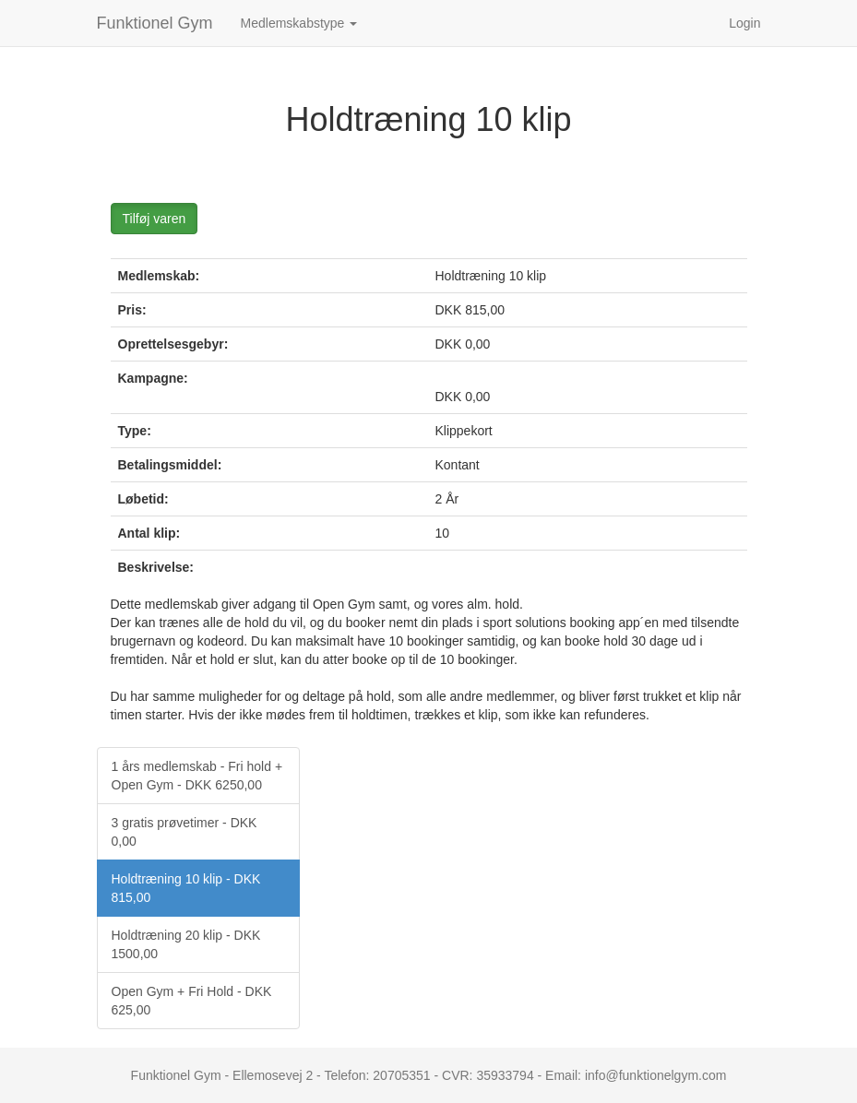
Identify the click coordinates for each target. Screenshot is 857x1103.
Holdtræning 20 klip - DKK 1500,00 (186, 944)
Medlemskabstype (299, 23)
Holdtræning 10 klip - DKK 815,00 (186, 888)
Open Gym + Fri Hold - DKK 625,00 (192, 1000)
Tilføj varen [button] (154, 218)
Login (744, 23)
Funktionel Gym (155, 23)
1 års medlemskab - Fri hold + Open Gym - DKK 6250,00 (197, 775)
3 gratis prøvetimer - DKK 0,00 (184, 831)
